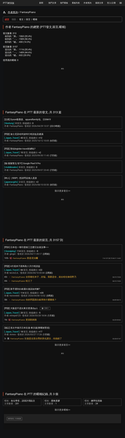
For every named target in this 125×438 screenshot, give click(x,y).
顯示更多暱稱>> (62, 409)
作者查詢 (13, 12)
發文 (21, 19)
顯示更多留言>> (62, 345)
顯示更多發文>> (62, 191)
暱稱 (35, 19)
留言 (28, 19)
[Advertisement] (62, 87)
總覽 (7, 19)
